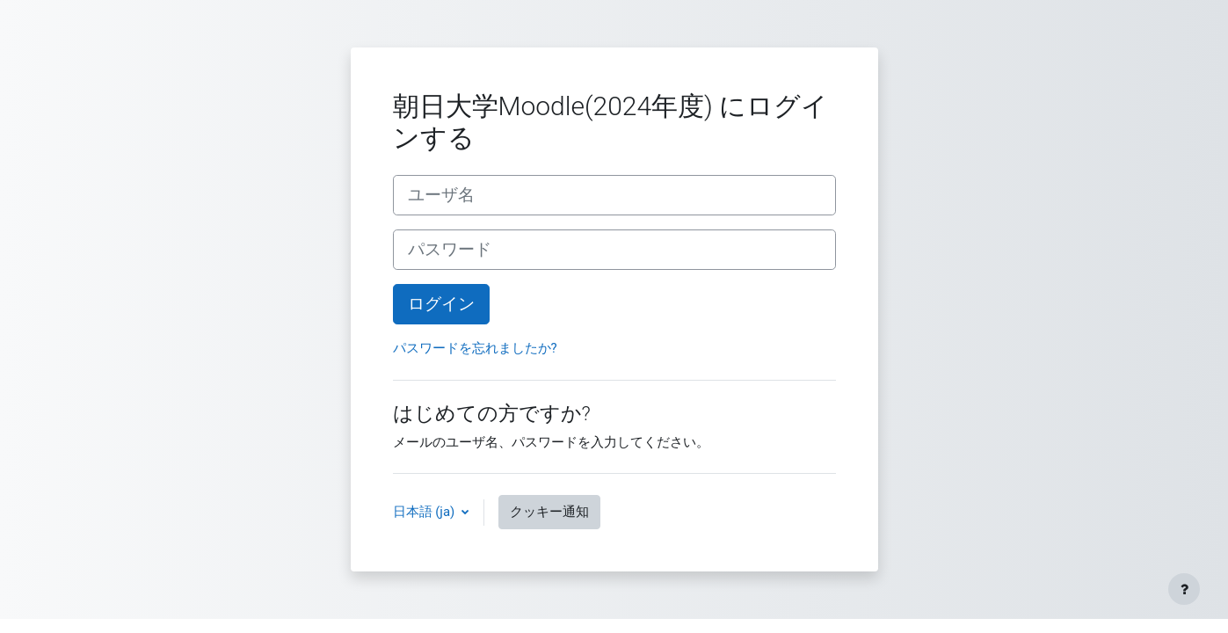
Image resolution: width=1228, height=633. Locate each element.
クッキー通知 (549, 512)
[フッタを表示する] (1184, 589)
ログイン (441, 304)
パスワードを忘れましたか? (475, 348)
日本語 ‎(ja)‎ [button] (426, 512)
